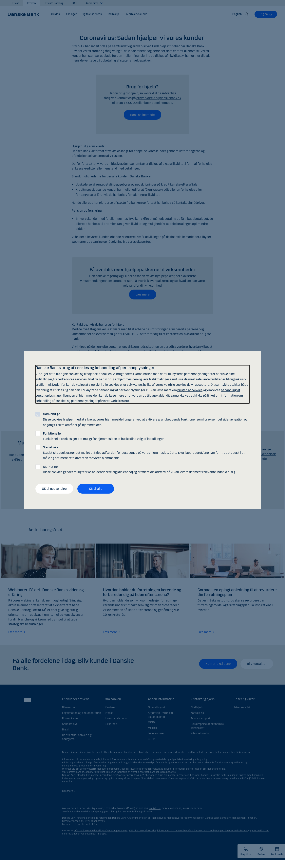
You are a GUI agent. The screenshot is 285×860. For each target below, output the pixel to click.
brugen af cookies (189, 390)
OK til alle (95, 489)
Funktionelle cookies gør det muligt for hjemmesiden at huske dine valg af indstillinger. (103, 435)
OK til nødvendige (54, 489)
